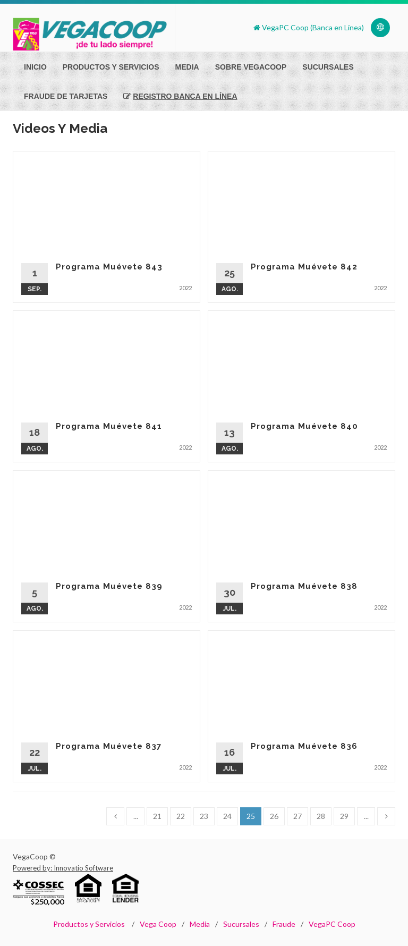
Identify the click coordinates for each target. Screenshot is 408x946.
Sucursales (327, 67)
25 (250, 816)
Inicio (35, 67)
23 (204, 816)
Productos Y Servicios (111, 67)
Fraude (284, 923)
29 (344, 816)
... (135, 816)
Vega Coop (158, 923)
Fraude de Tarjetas (65, 96)
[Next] (386, 816)
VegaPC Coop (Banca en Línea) (308, 27)
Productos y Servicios (89, 923)
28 (321, 816)
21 (157, 816)
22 (180, 816)
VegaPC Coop (332, 923)
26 (274, 816)
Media (187, 67)
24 (227, 816)
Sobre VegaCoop (251, 67)
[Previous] (115, 816)
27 (297, 816)
